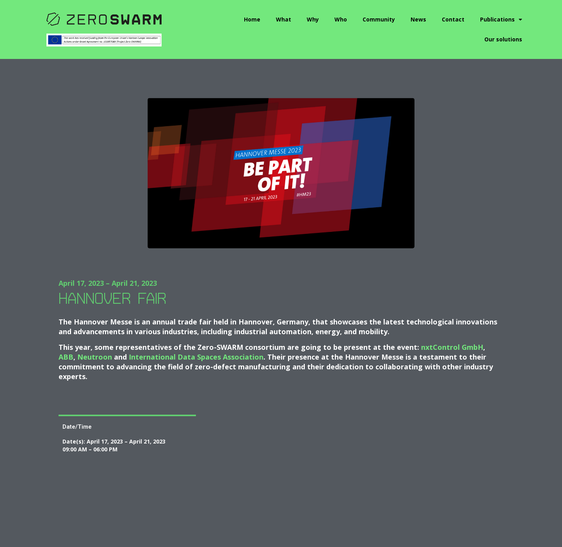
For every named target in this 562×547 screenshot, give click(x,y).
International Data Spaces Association (196, 357)
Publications (501, 19)
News (418, 19)
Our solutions (503, 39)
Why (313, 19)
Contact (453, 19)
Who (340, 19)
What (283, 19)
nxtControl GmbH (452, 347)
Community (379, 19)
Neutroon (95, 357)
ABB (66, 357)
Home (252, 19)
